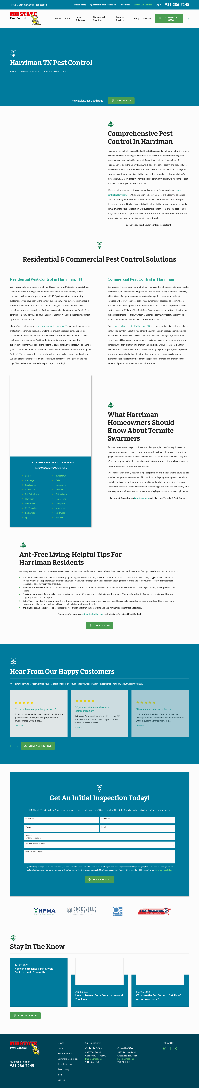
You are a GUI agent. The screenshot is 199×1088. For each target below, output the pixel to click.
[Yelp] (176, 995)
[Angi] (182, 995)
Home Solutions (65, 1000)
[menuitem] (13, 1045)
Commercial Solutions (68, 1006)
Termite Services (65, 1011)
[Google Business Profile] (164, 995)
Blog (60, 1022)
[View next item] (16, 693)
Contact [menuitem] (147, 18)
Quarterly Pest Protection (103, 4)
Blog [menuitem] (136, 18)
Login (158, 4)
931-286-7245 (177, 4)
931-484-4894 (124, 1009)
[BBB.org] (164, 1001)
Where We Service (143, 4)
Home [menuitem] (58, 18)
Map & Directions (93, 1006)
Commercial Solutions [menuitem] (99, 18)
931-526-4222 (92, 1009)
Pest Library (80, 4)
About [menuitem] (68, 18)
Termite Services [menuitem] (120, 18)
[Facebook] (170, 995)
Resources (125, 4)
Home (60, 995)
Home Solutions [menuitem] (80, 18)
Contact (61, 1027)
